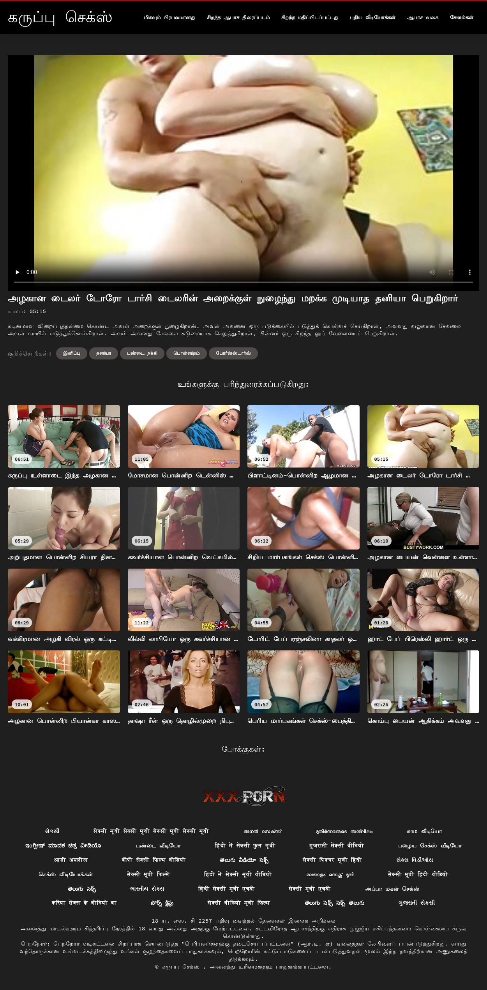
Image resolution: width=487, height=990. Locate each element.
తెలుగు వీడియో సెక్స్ (244, 859)
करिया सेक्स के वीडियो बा (84, 902)
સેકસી (52, 831)
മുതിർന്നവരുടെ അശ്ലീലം (344, 831)
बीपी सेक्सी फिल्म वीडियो (153, 859)
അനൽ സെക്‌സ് (262, 831)
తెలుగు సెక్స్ (82, 888)
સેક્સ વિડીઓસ (414, 859)
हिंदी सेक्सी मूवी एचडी (226, 888)
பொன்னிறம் (186, 353)
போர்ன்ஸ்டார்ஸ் (233, 353)
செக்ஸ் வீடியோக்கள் (66, 874)
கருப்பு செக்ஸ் (182, 966)
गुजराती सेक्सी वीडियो (336, 845)
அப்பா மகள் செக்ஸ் (392, 888)
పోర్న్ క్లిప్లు (162, 902)
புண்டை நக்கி (142, 353)
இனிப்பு (71, 353)
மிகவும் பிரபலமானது (169, 17)
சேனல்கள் (461, 17)
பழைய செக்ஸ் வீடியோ (430, 845)
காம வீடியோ (424, 831)
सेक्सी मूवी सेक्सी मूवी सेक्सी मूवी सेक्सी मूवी (151, 831)
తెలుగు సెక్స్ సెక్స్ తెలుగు (335, 902)
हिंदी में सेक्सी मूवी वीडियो (238, 874)
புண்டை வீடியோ (158, 845)
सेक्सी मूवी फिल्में (148, 874)
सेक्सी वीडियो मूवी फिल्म (239, 902)
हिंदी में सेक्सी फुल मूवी (245, 845)
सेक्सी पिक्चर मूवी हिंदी (332, 859)
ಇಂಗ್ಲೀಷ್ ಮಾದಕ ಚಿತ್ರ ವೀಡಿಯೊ (63, 845)
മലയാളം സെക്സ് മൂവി (330, 874)
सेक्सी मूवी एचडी (309, 888)
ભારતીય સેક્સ (147, 888)
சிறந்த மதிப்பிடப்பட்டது (310, 17)
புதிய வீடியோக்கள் (372, 17)
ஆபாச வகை (422, 17)
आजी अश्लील (71, 859)
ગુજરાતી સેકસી (417, 902)
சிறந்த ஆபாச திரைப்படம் (238, 17)
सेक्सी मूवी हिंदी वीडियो (418, 874)
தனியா (103, 353)
